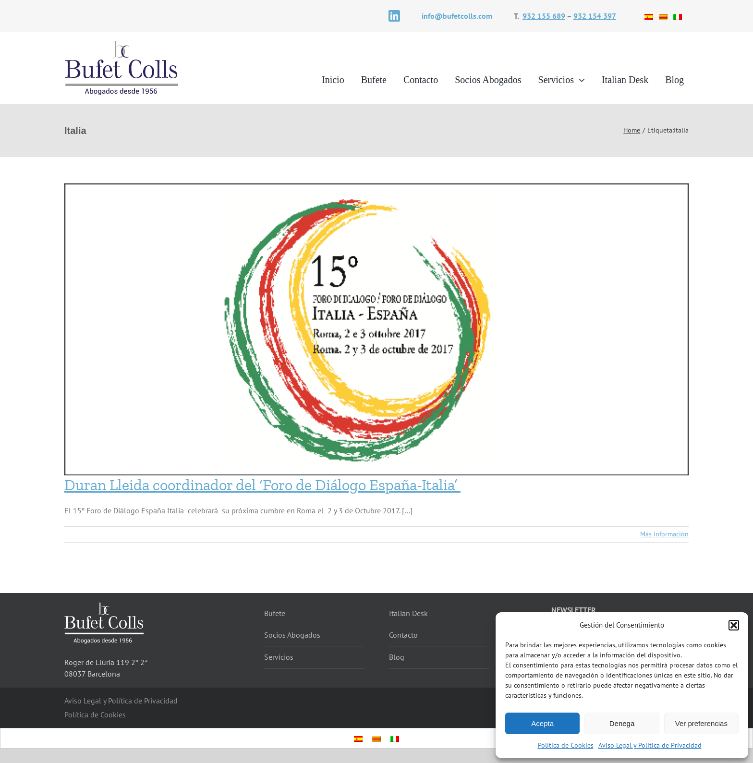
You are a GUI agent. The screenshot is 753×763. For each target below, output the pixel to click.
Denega (622, 723)
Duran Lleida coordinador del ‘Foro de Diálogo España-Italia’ (262, 485)
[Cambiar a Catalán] (663, 16)
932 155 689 (543, 16)
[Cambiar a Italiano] (677, 16)
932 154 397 (594, 16)
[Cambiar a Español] (649, 16)
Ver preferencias (701, 723)
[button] (734, 625)
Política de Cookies (566, 745)
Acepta (542, 723)
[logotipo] (122, 43)
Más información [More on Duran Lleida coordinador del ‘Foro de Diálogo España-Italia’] (664, 534)
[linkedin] (394, 16)
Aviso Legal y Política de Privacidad (650, 745)
